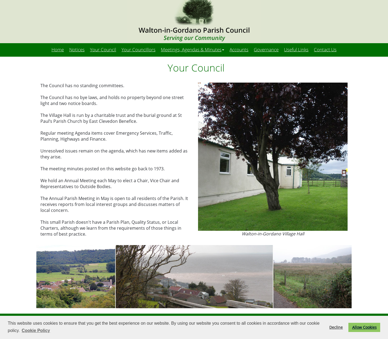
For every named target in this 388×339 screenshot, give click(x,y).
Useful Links (296, 49)
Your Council (103, 49)
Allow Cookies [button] (364, 327)
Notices (77, 49)
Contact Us (325, 49)
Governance (266, 49)
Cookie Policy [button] (36, 330)
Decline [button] (336, 327)
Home (57, 49)
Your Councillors (138, 49)
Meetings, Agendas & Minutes (192, 49)
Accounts (239, 49)
